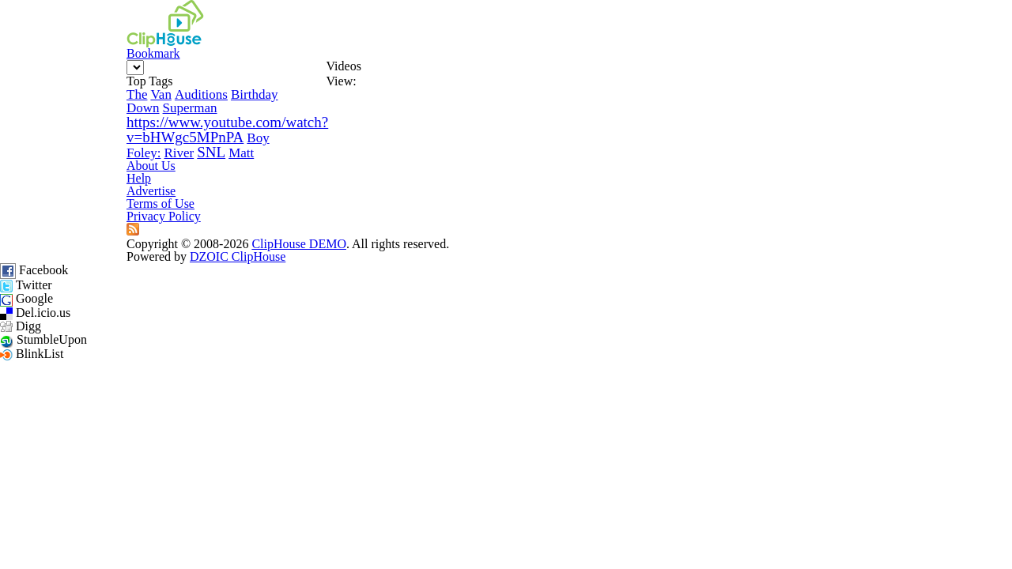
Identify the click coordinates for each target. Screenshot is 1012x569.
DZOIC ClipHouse (755, 383)
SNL (88, 284)
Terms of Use (551, 350)
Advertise (450, 350)
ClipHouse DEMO (416, 383)
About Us (296, 350)
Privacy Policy (669, 350)
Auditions (115, 179)
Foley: (204, 258)
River (55, 284)
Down (213, 179)
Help (373, 350)
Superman (67, 205)
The (50, 179)
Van (75, 179)
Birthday (170, 179)
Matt (118, 284)
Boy (172, 258)
